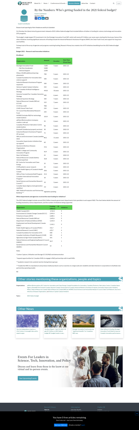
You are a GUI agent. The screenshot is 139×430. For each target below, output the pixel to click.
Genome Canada (55, 287)
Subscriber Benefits (76, 409)
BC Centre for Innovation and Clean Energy (53, 285)
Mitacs (29, 289)
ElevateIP (34, 287)
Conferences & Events (103, 411)
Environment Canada (44, 287)
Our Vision (47, 411)
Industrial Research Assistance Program (86, 287)
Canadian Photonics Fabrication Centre (98, 285)
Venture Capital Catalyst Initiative (59, 291)
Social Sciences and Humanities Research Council (88, 289)
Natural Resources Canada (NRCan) (58, 289)
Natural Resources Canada (39, 289)
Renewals (73, 413)
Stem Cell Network (108, 289)
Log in (83, 428)
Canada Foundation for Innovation (77, 285)
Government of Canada (67, 287)
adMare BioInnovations (34, 285)
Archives (99, 409)
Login (118, 3)
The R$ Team (48, 413)
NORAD (71, 289)
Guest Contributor (24, 24)
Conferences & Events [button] (58, 3)
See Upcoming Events (28, 378)
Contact (92, 3)
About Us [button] (37, 3)
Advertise (84, 3)
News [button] (46, 3)
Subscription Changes (76, 411)
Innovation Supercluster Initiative (107, 287)
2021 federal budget (33, 296)
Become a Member (74, 3)
